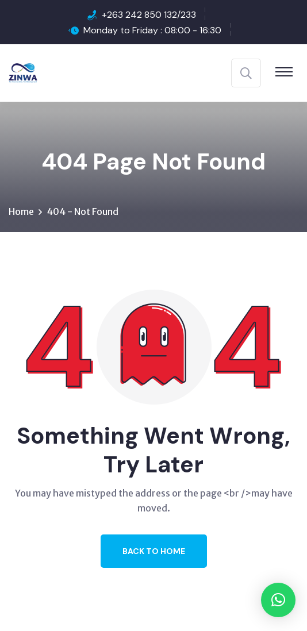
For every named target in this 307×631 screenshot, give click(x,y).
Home (21, 211)
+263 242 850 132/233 (149, 15)
